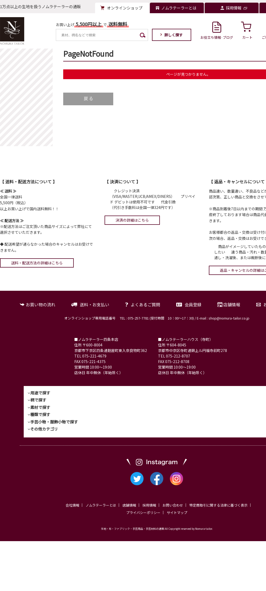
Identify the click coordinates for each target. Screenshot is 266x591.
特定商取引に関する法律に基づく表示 (218, 505)
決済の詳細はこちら (132, 220)
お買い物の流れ (40, 304)
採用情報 (149, 505)
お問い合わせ (172, 505)
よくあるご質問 (145, 304)
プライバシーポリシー (143, 512)
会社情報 (72, 505)
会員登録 (193, 304)
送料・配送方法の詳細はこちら (37, 262)
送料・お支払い (94, 304)
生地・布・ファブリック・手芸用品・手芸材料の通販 (132, 529)
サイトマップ (177, 512)
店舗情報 (231, 304)
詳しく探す (173, 34)
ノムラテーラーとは (101, 505)
